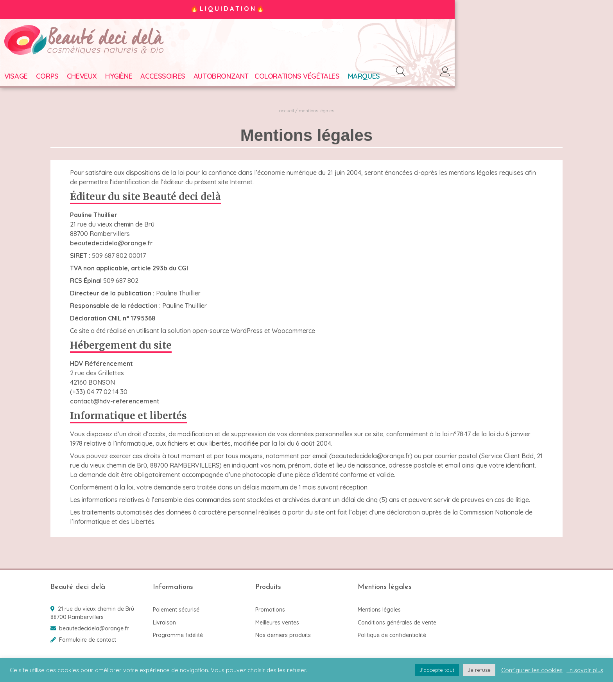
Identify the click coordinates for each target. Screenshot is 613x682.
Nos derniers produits (283, 635)
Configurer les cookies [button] (532, 670)
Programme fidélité (178, 635)
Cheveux (128, 78)
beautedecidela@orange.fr (111, 245)
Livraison (164, 622)
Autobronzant (267, 78)
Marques (410, 78)
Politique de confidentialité (392, 635)
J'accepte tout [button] (436, 670)
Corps (93, 78)
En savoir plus (584, 670)
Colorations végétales (343, 78)
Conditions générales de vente (397, 622)
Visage (62, 78)
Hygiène (164, 78)
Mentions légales (379, 609)
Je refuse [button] (479, 670)
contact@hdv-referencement (114, 403)
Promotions (270, 609)
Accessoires (208, 78)
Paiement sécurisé (176, 609)
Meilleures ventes (277, 622)
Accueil (286, 112)
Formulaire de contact (87, 639)
